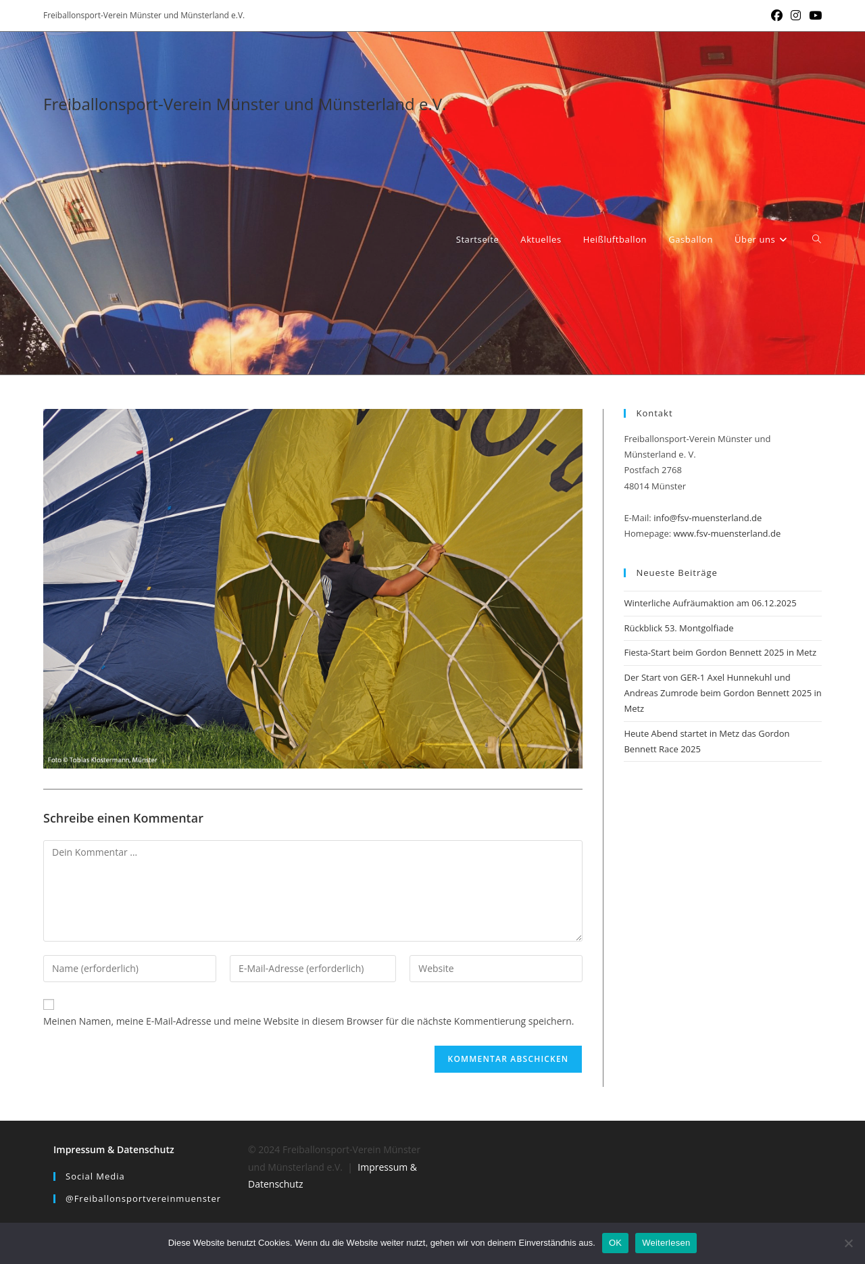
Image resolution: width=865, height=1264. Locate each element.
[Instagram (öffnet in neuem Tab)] (796, 15)
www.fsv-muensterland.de (727, 533)
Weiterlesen (666, 1243)
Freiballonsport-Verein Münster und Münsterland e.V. (244, 104)
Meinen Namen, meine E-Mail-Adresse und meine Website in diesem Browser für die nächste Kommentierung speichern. (308, 1021)
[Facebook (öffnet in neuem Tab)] (777, 15)
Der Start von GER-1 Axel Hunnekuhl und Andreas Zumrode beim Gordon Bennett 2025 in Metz (722, 693)
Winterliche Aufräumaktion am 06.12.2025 (710, 603)
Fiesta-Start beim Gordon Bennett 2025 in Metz (720, 652)
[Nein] (848, 1243)
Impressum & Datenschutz (113, 1149)
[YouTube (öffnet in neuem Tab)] (813, 15)
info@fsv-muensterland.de (707, 518)
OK (615, 1243)
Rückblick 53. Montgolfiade (678, 628)
